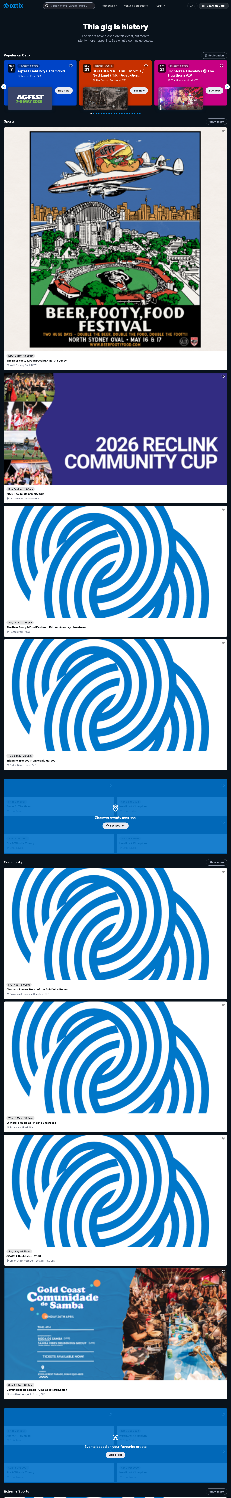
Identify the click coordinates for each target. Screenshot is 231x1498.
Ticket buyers (109, 5)
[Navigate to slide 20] (140, 113)
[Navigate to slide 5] (101, 113)
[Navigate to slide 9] (111, 113)
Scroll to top (115, 1467)
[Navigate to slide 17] (132, 113)
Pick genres (115, 970)
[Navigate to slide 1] (91, 113)
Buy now (63, 90)
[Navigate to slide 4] (99, 113)
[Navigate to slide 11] (117, 113)
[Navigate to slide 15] (127, 113)
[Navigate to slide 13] (122, 113)
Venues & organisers (137, 5)
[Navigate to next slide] (227, 86)
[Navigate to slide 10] (114, 113)
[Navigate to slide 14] (124, 113)
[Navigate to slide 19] (137, 113)
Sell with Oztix (213, 5)
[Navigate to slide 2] (93, 113)
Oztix (160, 5)
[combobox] (69, 6)
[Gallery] (115, 86)
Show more (216, 121)
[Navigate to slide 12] (119, 113)
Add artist (115, 403)
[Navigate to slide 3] (96, 113)
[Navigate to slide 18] (134, 113)
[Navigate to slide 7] (106, 113)
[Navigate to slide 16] (129, 113)
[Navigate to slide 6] (104, 113)
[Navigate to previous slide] (3, 86)
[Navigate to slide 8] (109, 113)
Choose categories (115, 720)
